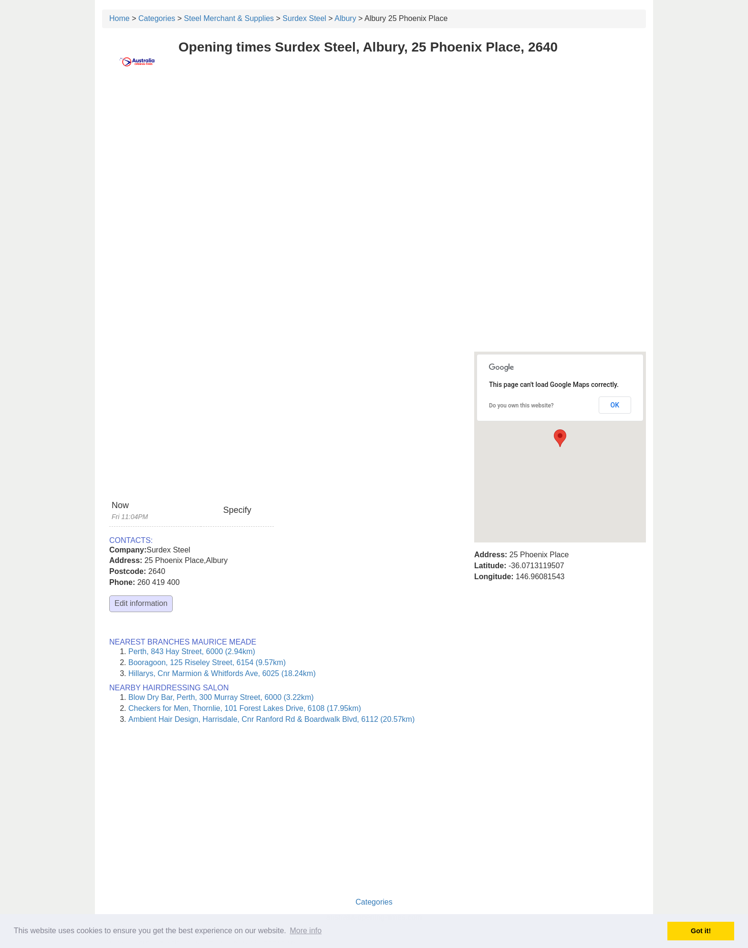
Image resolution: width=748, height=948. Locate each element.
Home (119, 18)
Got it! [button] (701, 931)
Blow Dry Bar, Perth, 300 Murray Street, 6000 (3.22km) (221, 697)
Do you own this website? (521, 405)
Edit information (140, 603)
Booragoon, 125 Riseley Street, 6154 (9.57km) (207, 662)
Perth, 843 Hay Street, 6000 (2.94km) (191, 651)
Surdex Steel (304, 18)
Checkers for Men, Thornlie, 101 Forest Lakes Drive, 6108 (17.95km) (244, 708)
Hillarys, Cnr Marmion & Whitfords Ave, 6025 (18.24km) (222, 673)
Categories (156, 18)
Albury (345, 18)
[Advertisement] (374, 151)
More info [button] (306, 931)
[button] (560, 438)
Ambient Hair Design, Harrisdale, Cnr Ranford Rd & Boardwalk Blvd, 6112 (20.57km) (271, 719)
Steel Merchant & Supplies (229, 18)
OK (615, 405)
